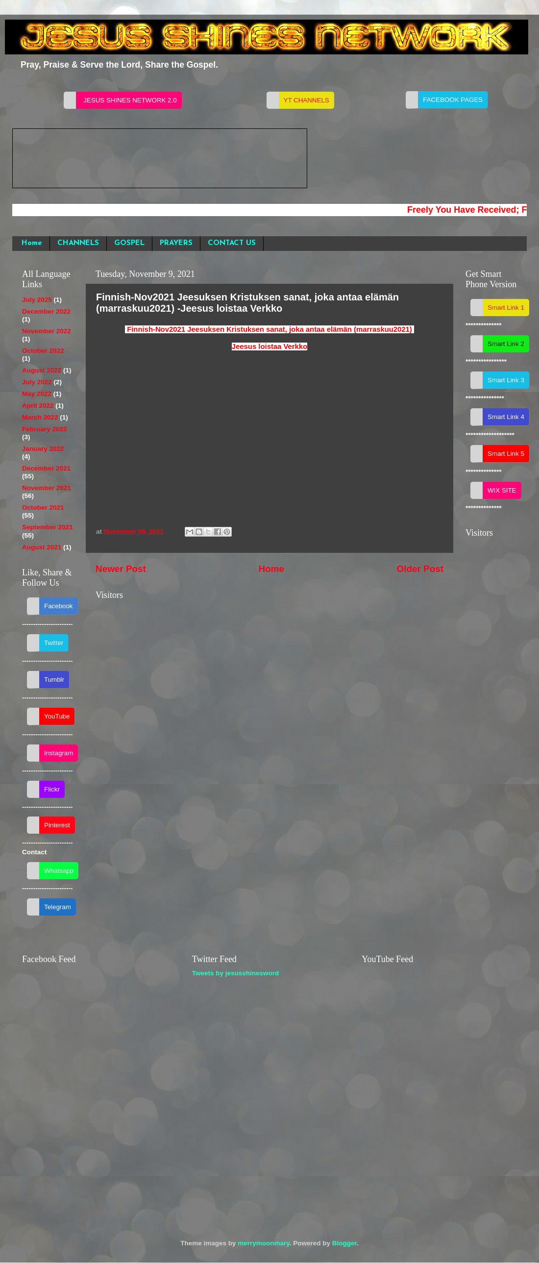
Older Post (419, 569)
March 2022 (40, 417)
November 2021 (46, 488)
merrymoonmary (264, 1243)
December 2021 (46, 468)
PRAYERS (176, 243)
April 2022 (38, 405)
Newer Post (121, 569)
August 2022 (41, 370)
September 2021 (47, 527)
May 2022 (36, 393)
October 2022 (43, 350)
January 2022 (43, 448)
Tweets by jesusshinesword (235, 973)
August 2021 (41, 547)
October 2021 (43, 507)
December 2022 (46, 311)
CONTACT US (232, 243)
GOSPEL (129, 243)
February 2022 (44, 429)
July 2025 (37, 299)
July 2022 (37, 382)
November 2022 (46, 331)
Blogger (344, 1243)
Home (32, 243)
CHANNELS (78, 243)
